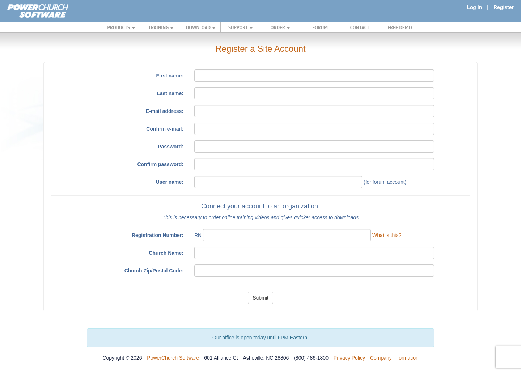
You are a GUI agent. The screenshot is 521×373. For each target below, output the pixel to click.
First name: (169, 76)
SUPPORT (240, 27)
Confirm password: (160, 164)
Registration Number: (157, 235)
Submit (260, 298)
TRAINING (161, 27)
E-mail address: (164, 111)
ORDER (280, 27)
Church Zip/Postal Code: (153, 271)
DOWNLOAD (200, 27)
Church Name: (166, 253)
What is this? (386, 235)
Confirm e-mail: (164, 129)
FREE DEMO (399, 27)
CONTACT (359, 27)
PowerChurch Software (173, 358)
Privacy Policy (349, 358)
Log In (474, 7)
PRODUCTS (121, 27)
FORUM (320, 27)
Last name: (170, 93)
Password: (170, 146)
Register (504, 7)
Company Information (394, 358)
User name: (169, 182)
